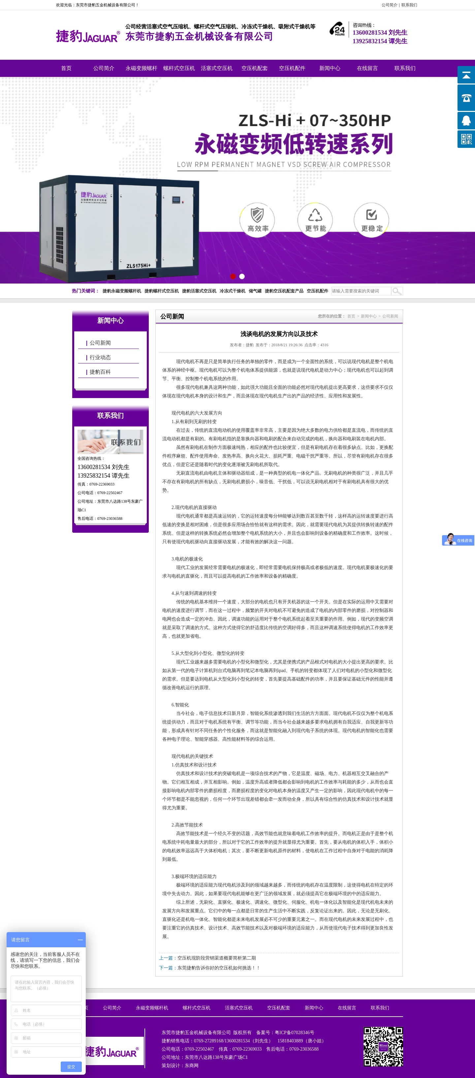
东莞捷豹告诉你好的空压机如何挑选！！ (219, 967)
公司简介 (389, 5)
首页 (66, 68)
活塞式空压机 (217, 68)
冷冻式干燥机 (232, 290)
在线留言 (367, 68)
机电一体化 (196, 919)
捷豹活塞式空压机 (199, 290)
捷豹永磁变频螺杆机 (122, 290)
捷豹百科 (100, 372)
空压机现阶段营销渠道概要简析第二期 (216, 958)
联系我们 (409, 5)
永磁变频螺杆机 (141, 71)
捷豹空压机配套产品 (284, 290)
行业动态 (100, 357)
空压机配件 (292, 68)
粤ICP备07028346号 (294, 1032)
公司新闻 (100, 343)
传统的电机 (187, 601)
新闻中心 (329, 68)
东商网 (192, 1065)
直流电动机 (220, 430)
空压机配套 (254, 68)
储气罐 (255, 290)
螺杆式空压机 (179, 68)
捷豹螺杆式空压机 (161, 290)
